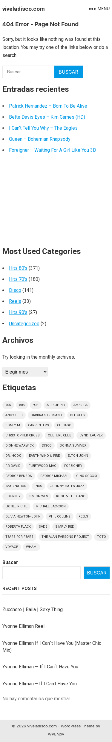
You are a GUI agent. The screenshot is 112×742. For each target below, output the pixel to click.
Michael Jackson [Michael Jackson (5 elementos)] (51, 506)
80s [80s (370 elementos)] (22, 405)
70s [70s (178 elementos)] (8, 405)
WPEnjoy (56, 734)
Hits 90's (18, 312)
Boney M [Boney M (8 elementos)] (12, 425)
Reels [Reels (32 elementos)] (83, 516)
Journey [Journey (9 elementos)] (13, 496)
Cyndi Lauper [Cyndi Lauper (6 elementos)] (91, 435)
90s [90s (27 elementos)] (36, 405)
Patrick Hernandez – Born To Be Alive (48, 106)
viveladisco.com (23, 8)
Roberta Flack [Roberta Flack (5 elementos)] (18, 527)
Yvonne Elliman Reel (23, 626)
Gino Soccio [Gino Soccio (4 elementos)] (86, 476)
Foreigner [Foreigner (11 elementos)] (73, 466)
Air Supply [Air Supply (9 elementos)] (56, 405)
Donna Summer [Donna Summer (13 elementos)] (73, 445)
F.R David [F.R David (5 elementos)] (13, 466)
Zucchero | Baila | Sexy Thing (32, 609)
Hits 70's (18, 279)
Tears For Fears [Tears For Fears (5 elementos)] (19, 537)
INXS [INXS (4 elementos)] (38, 486)
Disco (15, 290)
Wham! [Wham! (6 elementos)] (31, 547)
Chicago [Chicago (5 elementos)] (64, 425)
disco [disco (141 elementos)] (47, 445)
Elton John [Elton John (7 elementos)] (78, 456)
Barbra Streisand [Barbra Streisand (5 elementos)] (46, 415)
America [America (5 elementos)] (80, 405)
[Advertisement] (56, 202)
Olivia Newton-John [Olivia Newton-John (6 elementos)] (23, 516)
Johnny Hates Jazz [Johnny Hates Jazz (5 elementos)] (67, 486)
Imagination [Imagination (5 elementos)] (16, 486)
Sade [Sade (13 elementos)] (43, 527)
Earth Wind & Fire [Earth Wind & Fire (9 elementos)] (44, 456)
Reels (15, 301)
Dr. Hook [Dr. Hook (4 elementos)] (13, 456)
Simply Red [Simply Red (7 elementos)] (64, 527)
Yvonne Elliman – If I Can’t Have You (39, 684)
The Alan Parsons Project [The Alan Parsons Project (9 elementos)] (65, 537)
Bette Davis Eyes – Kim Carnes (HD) (47, 117)
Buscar (10, 562)
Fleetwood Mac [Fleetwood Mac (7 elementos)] (42, 466)
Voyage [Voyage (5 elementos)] (11, 547)
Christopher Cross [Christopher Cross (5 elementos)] (22, 435)
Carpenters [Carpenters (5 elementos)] (38, 425)
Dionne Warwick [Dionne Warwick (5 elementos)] (19, 445)
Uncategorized (24, 323)
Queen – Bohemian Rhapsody (39, 139)
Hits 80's (18, 268)
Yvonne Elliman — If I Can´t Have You (40, 667)
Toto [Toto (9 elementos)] (101, 537)
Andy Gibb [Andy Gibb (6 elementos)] (14, 415)
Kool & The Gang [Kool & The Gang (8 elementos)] (70, 496)
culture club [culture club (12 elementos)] (59, 435)
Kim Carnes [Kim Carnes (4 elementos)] (38, 496)
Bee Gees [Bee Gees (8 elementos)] (77, 415)
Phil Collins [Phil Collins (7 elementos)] (59, 516)
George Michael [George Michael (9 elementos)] (54, 476)
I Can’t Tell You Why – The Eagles (43, 128)
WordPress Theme (77, 726)
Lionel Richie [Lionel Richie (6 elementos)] (16, 506)
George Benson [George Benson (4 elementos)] (18, 476)
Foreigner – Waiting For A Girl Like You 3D (52, 150)
